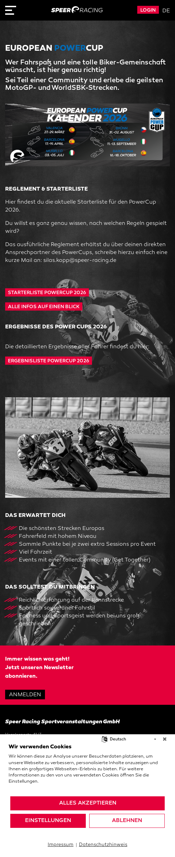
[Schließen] (165, 739)
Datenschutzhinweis (103, 845)
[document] (87, 770)
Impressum (60, 845)
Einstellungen (48, 821)
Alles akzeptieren (87, 803)
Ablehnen (127, 821)
